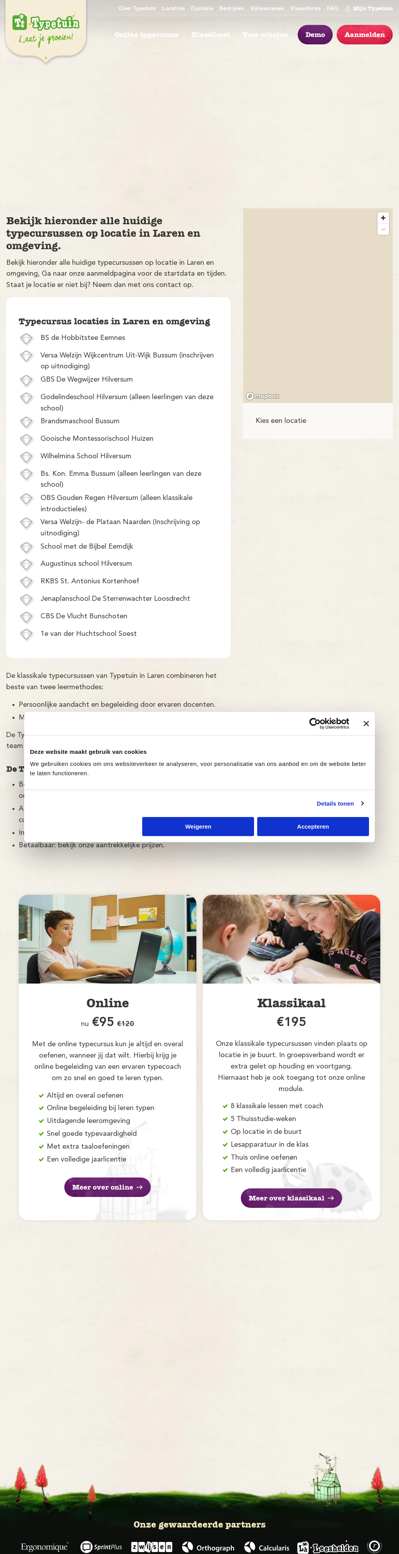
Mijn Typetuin (369, 8)
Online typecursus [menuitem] (147, 34)
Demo (315, 34)
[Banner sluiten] (366, 723)
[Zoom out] (383, 229)
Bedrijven (231, 9)
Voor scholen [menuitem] (265, 34)
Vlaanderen (305, 9)
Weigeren (198, 826)
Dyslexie (202, 9)
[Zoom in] (383, 218)
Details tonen (335, 803)
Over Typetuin (137, 9)
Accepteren (313, 826)
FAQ (333, 9)
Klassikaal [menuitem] (210, 34)
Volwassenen (267, 9)
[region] (318, 305)
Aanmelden (364, 34)
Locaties (173, 9)
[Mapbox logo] (262, 396)
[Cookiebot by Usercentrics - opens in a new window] (315, 723)
